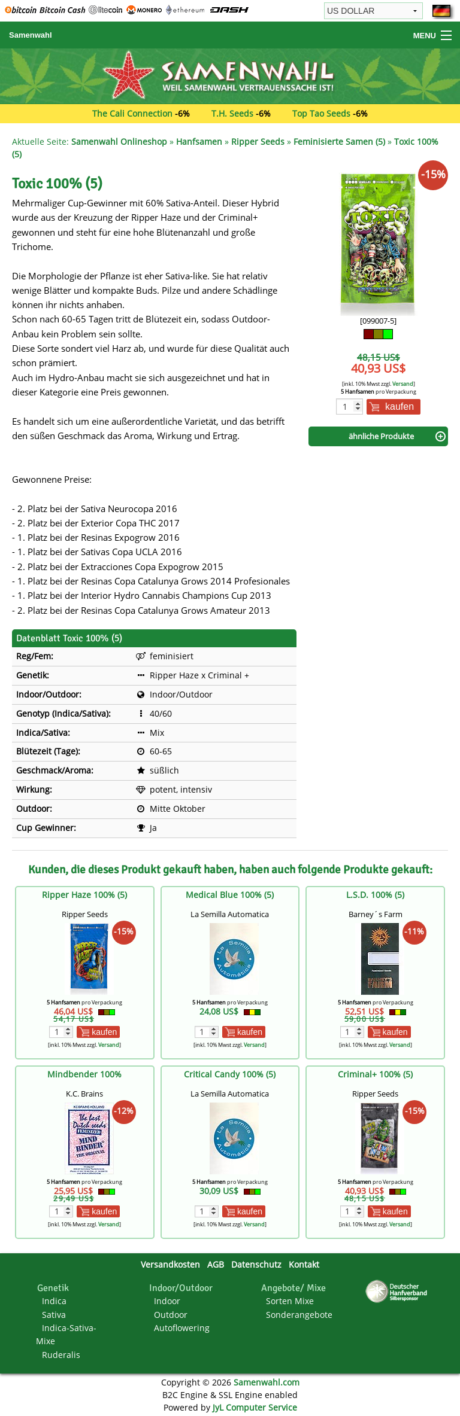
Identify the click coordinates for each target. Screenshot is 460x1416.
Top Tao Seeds (321, 113)
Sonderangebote (299, 1314)
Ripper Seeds (258, 141)
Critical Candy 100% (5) (230, 1074)
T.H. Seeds (232, 113)
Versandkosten (170, 1264)
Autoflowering (182, 1327)
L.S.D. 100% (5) (375, 894)
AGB (215, 1264)
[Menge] (349, 406)
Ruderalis (61, 1354)
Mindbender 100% (84, 1074)
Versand (402, 384)
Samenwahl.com (266, 1382)
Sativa (54, 1314)
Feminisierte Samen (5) (339, 141)
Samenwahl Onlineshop (119, 141)
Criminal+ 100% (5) (375, 1074)
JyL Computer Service (255, 1407)
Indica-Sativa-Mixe (66, 1334)
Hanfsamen (199, 141)
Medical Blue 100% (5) (230, 894)
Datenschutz (256, 1264)
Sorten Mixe (290, 1301)
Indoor (167, 1301)
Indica (54, 1301)
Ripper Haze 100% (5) (84, 894)
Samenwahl (30, 35)
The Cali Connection (132, 113)
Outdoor (170, 1314)
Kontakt (304, 1264)
